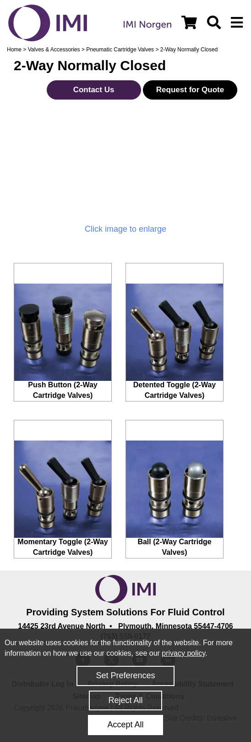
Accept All (125, 724)
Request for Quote (190, 89)
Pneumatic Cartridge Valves (120, 49)
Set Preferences (125, 675)
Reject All (125, 700)
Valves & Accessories (54, 49)
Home (14, 49)
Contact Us (94, 89)
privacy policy (183, 653)
